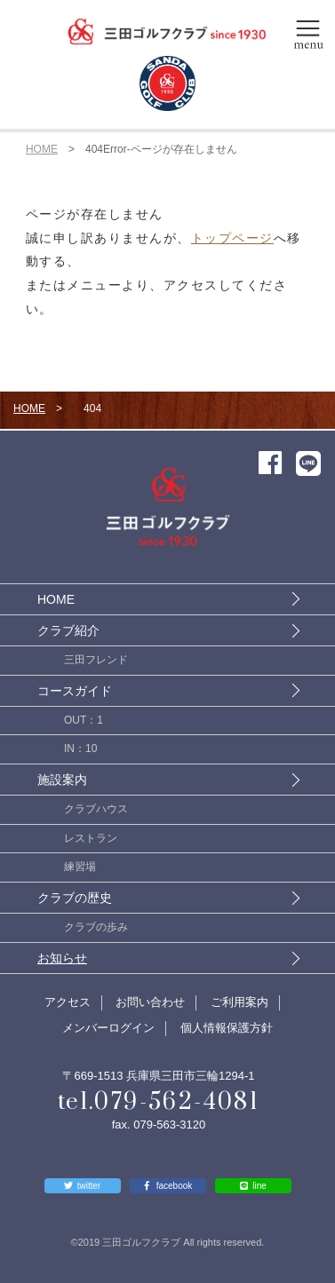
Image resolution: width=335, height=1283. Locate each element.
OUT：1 (83, 720)
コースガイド (74, 691)
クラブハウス (96, 809)
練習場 (80, 866)
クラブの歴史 (74, 898)
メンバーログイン (108, 1027)
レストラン (90, 838)
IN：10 (80, 748)
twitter (89, 1186)
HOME (42, 149)
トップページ (232, 238)
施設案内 (62, 779)
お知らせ (62, 958)
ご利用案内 (239, 1002)
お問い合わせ (150, 1002)
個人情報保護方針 (226, 1027)
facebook (174, 1186)
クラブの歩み (96, 927)
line (259, 1186)
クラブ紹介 (68, 630)
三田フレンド (96, 659)
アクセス (67, 1002)
